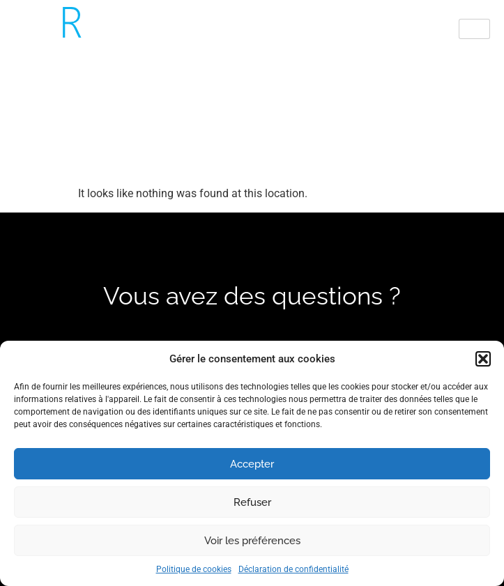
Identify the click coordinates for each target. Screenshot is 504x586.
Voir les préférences (252, 540)
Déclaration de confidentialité (293, 569)
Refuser (252, 502)
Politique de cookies (193, 569)
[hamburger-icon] (474, 29)
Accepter (252, 464)
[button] (483, 359)
